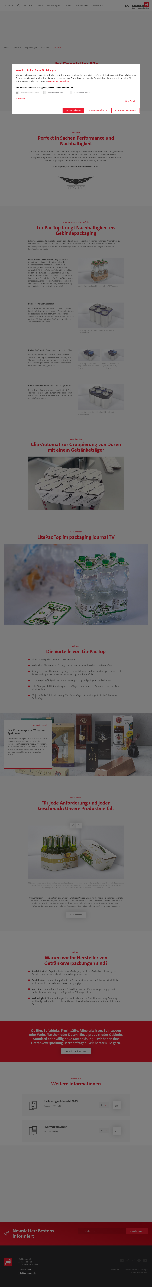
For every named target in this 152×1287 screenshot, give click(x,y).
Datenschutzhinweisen (58, 81)
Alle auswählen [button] (73, 110)
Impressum (21, 98)
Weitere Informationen (125, 110)
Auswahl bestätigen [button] (98, 110)
